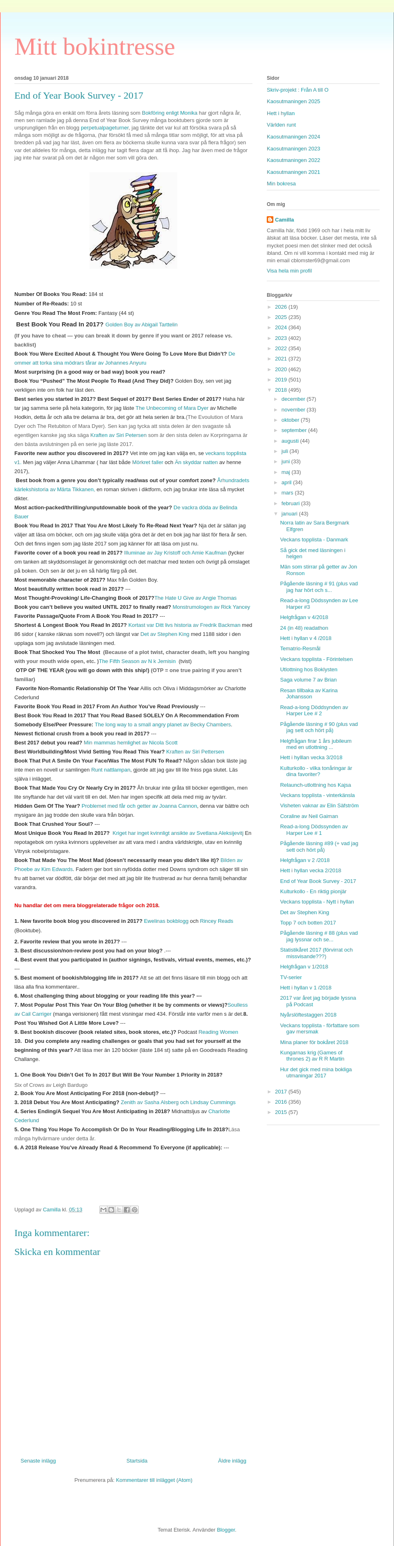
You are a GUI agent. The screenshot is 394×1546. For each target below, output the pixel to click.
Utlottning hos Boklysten (308, 669)
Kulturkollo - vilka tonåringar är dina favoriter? (316, 771)
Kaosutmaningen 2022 (293, 160)
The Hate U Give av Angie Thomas (195, 598)
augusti (291, 441)
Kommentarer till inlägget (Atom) (154, 1480)
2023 (282, 338)
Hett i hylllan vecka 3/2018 (311, 757)
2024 (282, 327)
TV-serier (291, 977)
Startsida (136, 1461)
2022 (282, 348)
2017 (282, 1091)
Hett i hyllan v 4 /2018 (305, 638)
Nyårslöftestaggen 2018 (308, 1015)
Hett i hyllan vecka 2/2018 (310, 870)
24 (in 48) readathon (304, 628)
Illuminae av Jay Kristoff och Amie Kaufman (175, 553)
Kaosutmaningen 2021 (293, 172)
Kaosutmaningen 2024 (293, 137)
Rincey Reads (216, 921)
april (287, 482)
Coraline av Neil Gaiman (309, 816)
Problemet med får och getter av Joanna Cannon (139, 806)
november (294, 410)
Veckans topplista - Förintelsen (316, 659)
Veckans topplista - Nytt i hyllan (317, 902)
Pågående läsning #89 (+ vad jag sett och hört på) (319, 846)
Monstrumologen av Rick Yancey (211, 607)
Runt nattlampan (110, 770)
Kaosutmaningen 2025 (293, 101)
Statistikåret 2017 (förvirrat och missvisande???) (316, 953)
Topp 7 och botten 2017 (308, 923)
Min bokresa (281, 183)
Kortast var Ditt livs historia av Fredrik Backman (184, 625)
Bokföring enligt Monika (170, 113)
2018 (282, 390)
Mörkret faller (147, 462)
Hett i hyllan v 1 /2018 (305, 987)
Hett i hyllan (281, 113)
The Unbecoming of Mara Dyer (172, 408)
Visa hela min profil (289, 271)
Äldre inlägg (232, 1461)
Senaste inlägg (38, 1461)
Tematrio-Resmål (300, 648)
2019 (282, 380)
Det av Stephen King (164, 634)
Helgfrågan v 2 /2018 (305, 860)
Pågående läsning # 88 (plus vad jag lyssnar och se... (318, 936)
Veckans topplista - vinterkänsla (317, 795)
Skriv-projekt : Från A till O (297, 90)
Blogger (226, 1530)
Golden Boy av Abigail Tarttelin (141, 324)
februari (291, 503)
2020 (282, 369)
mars (288, 493)
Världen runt (281, 125)
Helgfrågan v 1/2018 (304, 967)
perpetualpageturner (104, 128)
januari (290, 514)
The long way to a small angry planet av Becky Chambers (163, 724)
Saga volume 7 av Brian (308, 680)
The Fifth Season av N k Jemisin (138, 661)
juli (286, 451)
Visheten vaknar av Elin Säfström (319, 805)
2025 (282, 317)
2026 (282, 307)
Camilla (284, 220)
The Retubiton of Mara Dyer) (71, 426)
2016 (282, 1102)
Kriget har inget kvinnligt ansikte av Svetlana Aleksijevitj (177, 833)
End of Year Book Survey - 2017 (318, 881)
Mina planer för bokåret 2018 (314, 1042)
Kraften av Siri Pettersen (195, 752)
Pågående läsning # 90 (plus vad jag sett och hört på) (318, 727)
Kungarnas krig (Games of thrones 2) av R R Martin (312, 1055)
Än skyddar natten (196, 462)
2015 (282, 1112)
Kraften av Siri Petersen (118, 435)
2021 (282, 359)
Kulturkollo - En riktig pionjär (313, 891)
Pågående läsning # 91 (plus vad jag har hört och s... (318, 586)
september (295, 430)
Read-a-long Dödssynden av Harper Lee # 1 (314, 829)
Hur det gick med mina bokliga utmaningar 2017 (316, 1072)
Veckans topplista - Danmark (314, 539)
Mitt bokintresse (94, 46)
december (294, 399)
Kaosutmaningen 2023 (293, 149)
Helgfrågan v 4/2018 (304, 617)
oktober (291, 420)
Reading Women (218, 1032)
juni (286, 461)
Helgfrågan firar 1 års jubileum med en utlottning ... (315, 744)
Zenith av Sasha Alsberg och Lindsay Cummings (178, 1102)
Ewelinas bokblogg (167, 921)
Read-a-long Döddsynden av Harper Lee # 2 (314, 710)
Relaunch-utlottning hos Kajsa (315, 785)
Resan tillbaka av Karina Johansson (308, 693)
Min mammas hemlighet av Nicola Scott (130, 742)
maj (287, 472)
